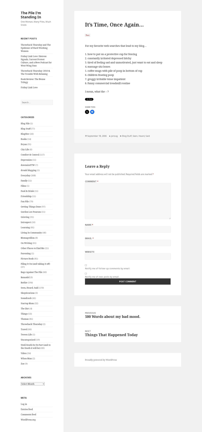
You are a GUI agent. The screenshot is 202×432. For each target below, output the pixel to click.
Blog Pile (25, 123)
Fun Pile (25, 201)
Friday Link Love (29, 87)
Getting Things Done (31, 206)
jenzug (114, 136)
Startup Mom (27, 303)
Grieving (25, 217)
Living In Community (31, 232)
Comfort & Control (30, 154)
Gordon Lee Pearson (31, 211)
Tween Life (26, 334)
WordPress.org (28, 419)
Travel (24, 329)
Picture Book (27, 258)
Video (23, 353)
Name (89, 224)
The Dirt (25, 308)
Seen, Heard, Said (29, 287)
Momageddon (28, 237)
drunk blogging (28, 170)
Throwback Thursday (31, 324)
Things (24, 313)
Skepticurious (28, 293)
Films (23, 185)
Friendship (26, 196)
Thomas (25, 319)
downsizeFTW (28, 165)
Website (89, 251)
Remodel (25, 277)
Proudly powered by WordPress (101, 359)
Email (89, 238)
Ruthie (24, 282)
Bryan (24, 144)
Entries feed (27, 409)
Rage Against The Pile (31, 272)
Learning (25, 227)
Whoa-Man (26, 358)
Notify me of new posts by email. (102, 276)
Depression (26, 159)
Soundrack (26, 298)
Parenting (26, 253)
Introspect (26, 222)
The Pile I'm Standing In (31, 14)
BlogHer (25, 133)
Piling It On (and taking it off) (35, 263)
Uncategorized (28, 339)
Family (24, 180)
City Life (25, 149)
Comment (91, 181)
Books (24, 139)
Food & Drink (27, 191)
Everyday (25, 175)
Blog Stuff (25, 128)
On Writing (26, 243)
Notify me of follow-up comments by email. (107, 268)
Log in (24, 404)
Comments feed (28, 414)
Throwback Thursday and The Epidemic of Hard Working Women (36, 48)
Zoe (22, 363)
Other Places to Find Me (32, 248)
